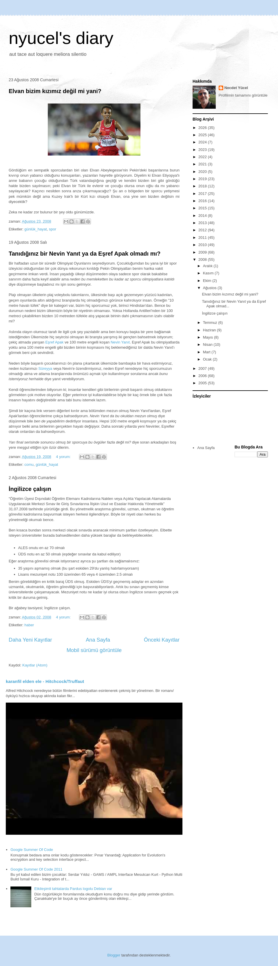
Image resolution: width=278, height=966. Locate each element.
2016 (203, 201)
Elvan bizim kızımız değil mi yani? (55, 91)
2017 (203, 193)
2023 (203, 149)
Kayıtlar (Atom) (34, 665)
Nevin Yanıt (120, 342)
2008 (203, 259)
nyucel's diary (61, 38)
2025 (203, 135)
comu (29, 464)
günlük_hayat (35, 229)
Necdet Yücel (236, 88)
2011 (203, 237)
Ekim (208, 280)
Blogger (113, 955)
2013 (203, 223)
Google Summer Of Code (31, 849)
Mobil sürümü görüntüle (94, 650)
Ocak (208, 359)
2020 (203, 171)
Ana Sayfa (98, 640)
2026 (203, 127)
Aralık (208, 266)
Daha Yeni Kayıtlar (30, 640)
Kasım (209, 273)
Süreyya (45, 368)
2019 (203, 179)
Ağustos (210, 288)
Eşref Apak (54, 342)
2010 (203, 245)
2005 (203, 383)
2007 (203, 368)
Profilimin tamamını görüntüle (243, 95)
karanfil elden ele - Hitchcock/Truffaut (45, 681)
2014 (203, 215)
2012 (203, 230)
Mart (207, 352)
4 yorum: (64, 457)
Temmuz (210, 322)
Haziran (210, 330)
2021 (203, 164)
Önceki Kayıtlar (162, 640)
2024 (203, 142)
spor (52, 229)
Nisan (208, 344)
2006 (203, 376)
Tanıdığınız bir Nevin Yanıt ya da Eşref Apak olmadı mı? (84, 253)
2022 (203, 157)
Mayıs (208, 337)
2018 (203, 186)
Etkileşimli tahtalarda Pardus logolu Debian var (73, 888)
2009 (203, 252)
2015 (203, 208)
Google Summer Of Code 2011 (36, 869)
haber (29, 625)
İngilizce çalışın (30, 489)
